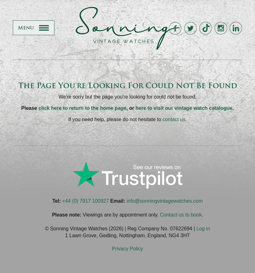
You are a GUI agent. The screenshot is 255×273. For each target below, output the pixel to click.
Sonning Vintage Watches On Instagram (220, 28)
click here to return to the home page (82, 108)
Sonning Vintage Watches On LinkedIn (235, 28)
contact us (174, 119)
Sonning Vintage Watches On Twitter (190, 28)
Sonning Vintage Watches (127, 28)
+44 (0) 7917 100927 (85, 201)
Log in (203, 228)
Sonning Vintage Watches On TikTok (205, 28)
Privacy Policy (127, 248)
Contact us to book (180, 214)
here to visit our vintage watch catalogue (183, 108)
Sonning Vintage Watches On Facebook (175, 28)
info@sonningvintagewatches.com (165, 201)
